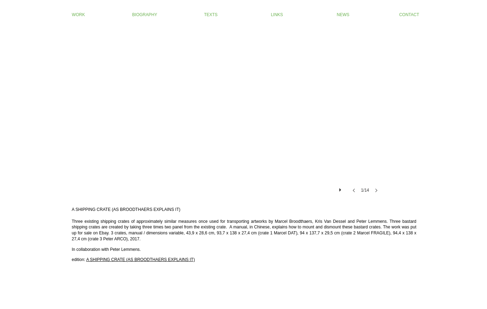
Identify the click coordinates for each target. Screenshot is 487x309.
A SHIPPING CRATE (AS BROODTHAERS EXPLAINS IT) (140, 259)
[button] (243, 118)
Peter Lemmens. (125, 249)
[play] (341, 188)
